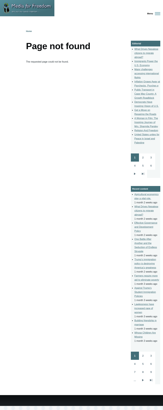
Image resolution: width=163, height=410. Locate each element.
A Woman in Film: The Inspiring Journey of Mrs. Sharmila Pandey (146, 122)
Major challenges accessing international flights (146, 73)
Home (29, 31)
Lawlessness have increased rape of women (144, 308)
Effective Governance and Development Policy (145, 227)
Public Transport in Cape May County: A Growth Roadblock (145, 93)
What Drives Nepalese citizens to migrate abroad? (146, 53)
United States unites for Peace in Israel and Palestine (146, 138)
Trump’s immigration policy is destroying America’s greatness (145, 263)
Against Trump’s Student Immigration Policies (145, 292)
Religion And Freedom (146, 130)
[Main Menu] (153, 13)
